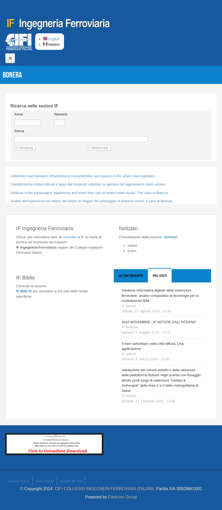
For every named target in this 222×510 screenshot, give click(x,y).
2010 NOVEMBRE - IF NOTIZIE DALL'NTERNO (159, 322)
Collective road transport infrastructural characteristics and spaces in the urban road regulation (83, 176)
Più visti (160, 276)
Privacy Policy (19, 481)
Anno (18, 114)
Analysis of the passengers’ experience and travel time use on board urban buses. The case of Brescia (89, 193)
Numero (60, 114)
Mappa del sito (71, 481)
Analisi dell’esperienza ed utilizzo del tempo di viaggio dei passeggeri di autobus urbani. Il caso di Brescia (91, 201)
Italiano (51, 44)
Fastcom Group (122, 497)
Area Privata (44, 481)
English (51, 39)
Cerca (19, 131)
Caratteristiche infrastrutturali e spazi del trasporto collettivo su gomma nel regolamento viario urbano (88, 184)
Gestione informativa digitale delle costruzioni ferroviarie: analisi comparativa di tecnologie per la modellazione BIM (160, 295)
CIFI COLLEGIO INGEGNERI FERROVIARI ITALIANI (105, 489)
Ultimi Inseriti (131, 276)
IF (73, 237)
